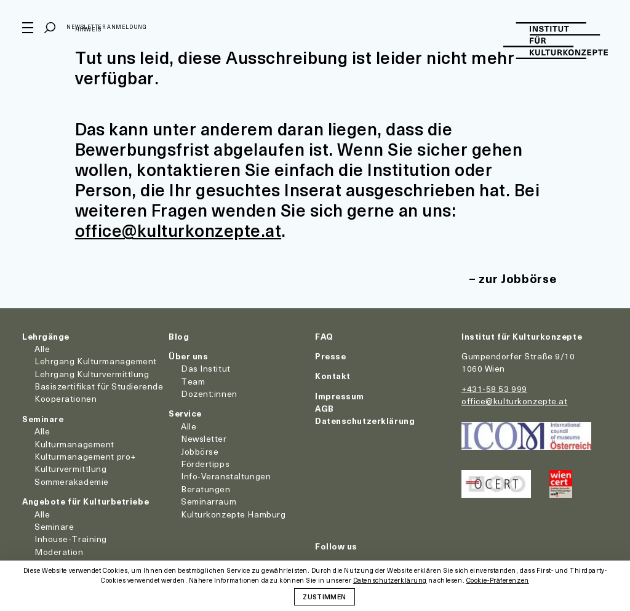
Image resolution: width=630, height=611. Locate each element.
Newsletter (204, 438)
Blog (179, 336)
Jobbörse (199, 451)
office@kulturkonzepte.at (178, 229)
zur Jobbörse (517, 278)
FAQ (324, 336)
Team (193, 381)
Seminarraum (208, 501)
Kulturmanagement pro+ (85, 456)
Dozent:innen (209, 393)
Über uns (188, 355)
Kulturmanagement (74, 443)
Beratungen (206, 488)
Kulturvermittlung (70, 468)
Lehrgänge (46, 336)
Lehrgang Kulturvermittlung (92, 373)
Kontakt (333, 375)
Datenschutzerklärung (365, 420)
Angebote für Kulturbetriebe (85, 501)
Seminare (42, 418)
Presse (330, 355)
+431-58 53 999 (494, 388)
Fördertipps (205, 463)
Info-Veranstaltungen (226, 475)
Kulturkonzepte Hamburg (233, 514)
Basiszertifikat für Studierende (98, 386)
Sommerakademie (71, 481)
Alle (42, 348)
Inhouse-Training (70, 538)
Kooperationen (65, 398)
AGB (324, 408)
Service (185, 413)
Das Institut (206, 368)
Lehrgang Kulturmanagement (95, 360)
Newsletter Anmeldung (106, 27)
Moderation (59, 551)
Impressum (339, 395)
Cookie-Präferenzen (497, 580)
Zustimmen (324, 596)
